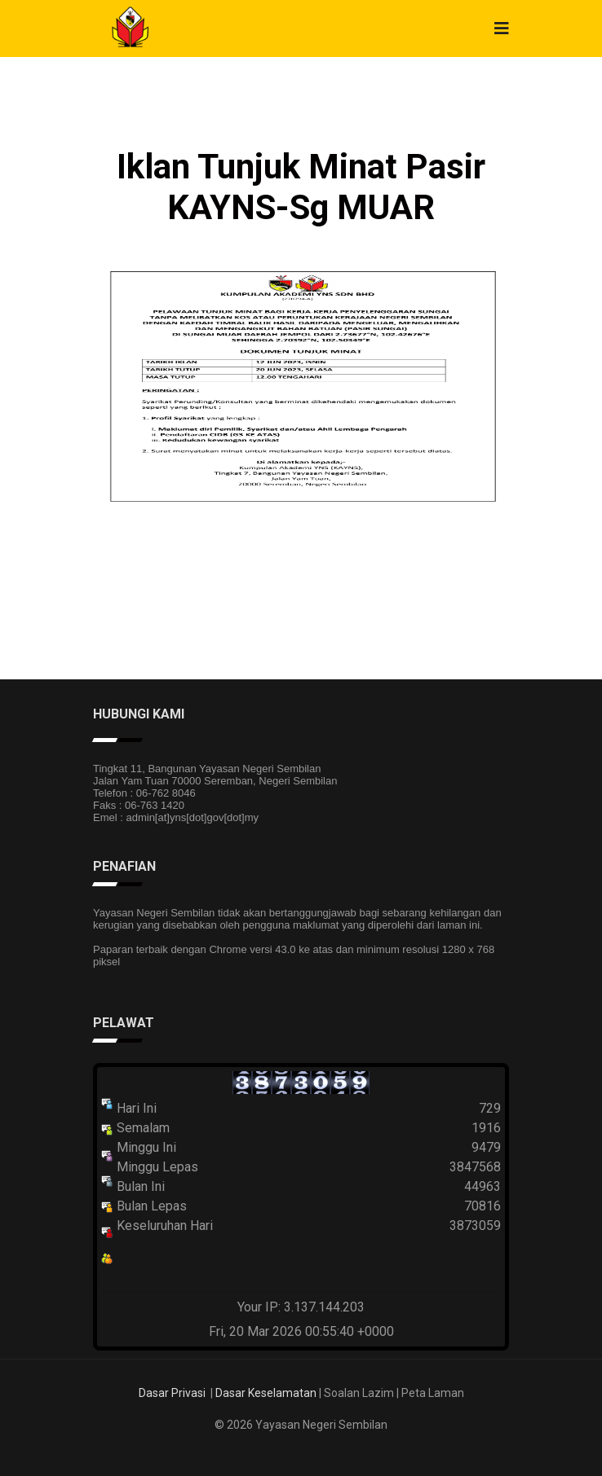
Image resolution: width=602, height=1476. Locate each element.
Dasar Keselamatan (265, 1392)
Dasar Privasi (172, 1392)
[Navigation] (501, 28)
